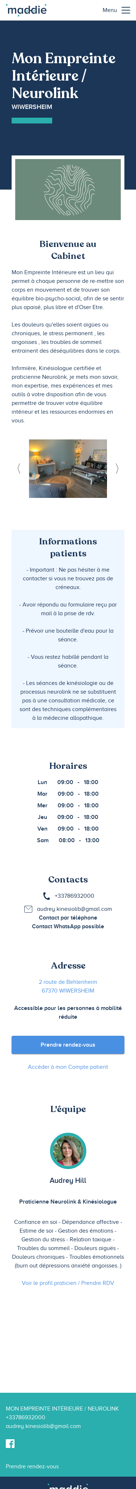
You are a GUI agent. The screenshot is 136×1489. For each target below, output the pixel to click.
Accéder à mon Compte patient (68, 1067)
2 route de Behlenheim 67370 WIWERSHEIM (68, 986)
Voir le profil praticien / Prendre (68, 1283)
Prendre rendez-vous (68, 1045)
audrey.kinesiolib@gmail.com (74, 909)
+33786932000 (74, 896)
